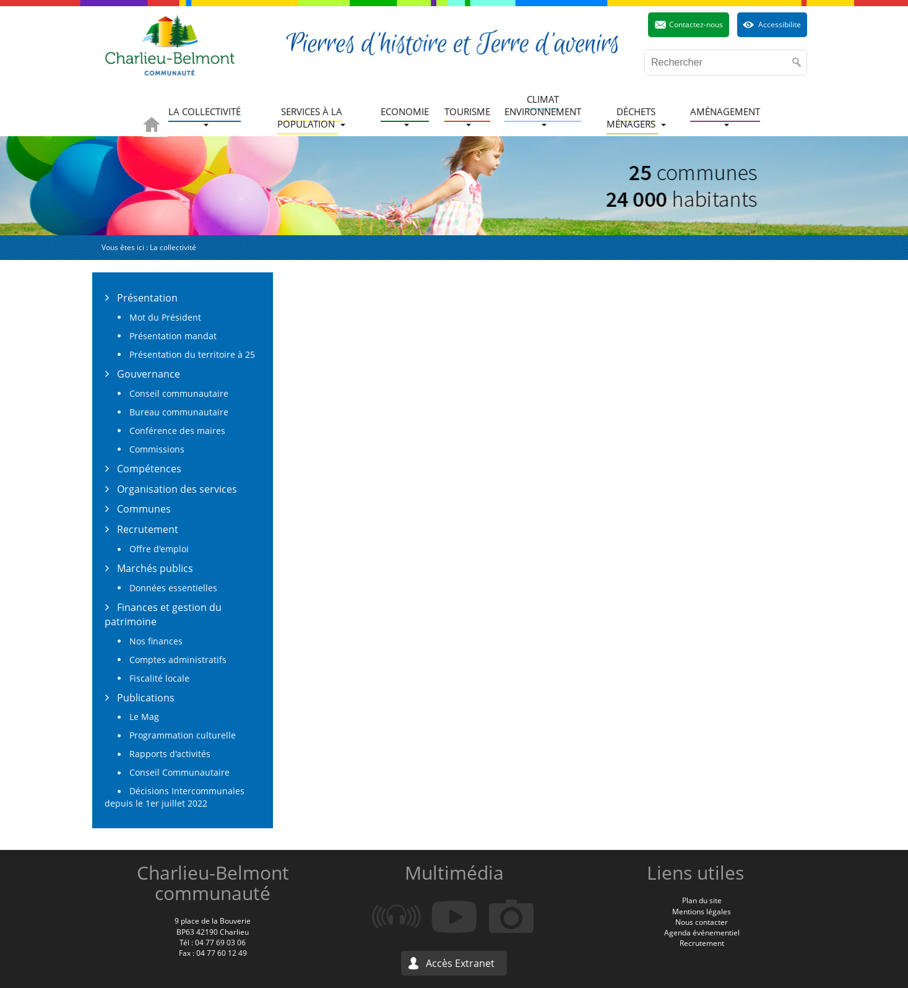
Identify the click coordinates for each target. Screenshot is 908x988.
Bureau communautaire (178, 412)
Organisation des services (177, 489)
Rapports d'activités (169, 754)
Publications (146, 697)
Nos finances (156, 641)
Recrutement (147, 529)
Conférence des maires (177, 430)
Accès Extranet (460, 963)
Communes (144, 509)
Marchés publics (155, 568)
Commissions (156, 449)
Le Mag (144, 716)
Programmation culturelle (182, 735)
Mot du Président (165, 317)
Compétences (149, 468)
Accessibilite (779, 24)
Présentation (147, 298)
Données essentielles (173, 588)
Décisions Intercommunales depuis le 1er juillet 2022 (174, 797)
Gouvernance (148, 374)
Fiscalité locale (159, 678)
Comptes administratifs (178, 659)
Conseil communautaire (178, 393)
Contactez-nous (696, 24)
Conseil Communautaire (179, 772)
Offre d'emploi (159, 549)
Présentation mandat (173, 336)
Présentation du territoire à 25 (192, 354)
